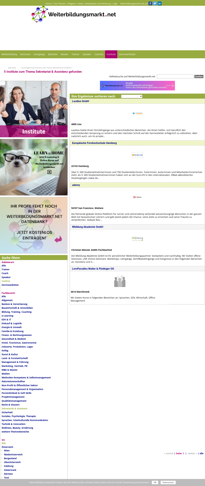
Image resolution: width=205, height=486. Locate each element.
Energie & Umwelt (12, 327)
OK (155, 482)
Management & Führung (15, 362)
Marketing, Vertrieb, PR (14, 365)
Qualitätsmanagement (14, 400)
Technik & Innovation (13, 423)
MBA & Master (9, 369)
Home (48, 3)
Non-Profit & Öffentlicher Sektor (20, 385)
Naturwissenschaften (13, 381)
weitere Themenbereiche (15, 431)
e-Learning (7, 315)
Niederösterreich (13, 454)
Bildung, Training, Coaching (17, 311)
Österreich (7, 446)
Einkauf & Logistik (12, 323)
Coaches (98, 54)
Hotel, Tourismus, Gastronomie (19, 342)
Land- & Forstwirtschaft (15, 358)
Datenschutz (168, 482)
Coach (5, 273)
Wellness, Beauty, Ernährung (17, 427)
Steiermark (10, 469)
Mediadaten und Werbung (97, 3)
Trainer (75, 54)
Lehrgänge (39, 54)
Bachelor (53, 54)
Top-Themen (59, 3)
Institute (111, 54)
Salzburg (8, 465)
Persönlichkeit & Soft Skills (16, 392)
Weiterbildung (9, 54)
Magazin (72, 3)
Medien (6, 373)
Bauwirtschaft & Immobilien (17, 307)
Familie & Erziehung (13, 331)
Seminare (25, 54)
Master (64, 54)
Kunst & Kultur (10, 354)
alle (201, 458)
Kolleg (5, 350)
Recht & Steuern (11, 404)
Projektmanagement (13, 396)
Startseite (12, 67)
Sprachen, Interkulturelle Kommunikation (25, 420)
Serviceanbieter (127, 54)
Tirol (6, 477)
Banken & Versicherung (14, 304)
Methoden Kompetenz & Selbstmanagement (26, 377)
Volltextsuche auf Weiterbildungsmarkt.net (132, 76)
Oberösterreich (12, 462)
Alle (4, 265)
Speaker (87, 54)
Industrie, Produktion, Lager (17, 346)
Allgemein (7, 300)
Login (115, 3)
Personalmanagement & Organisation (22, 389)
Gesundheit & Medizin (14, 338)
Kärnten (8, 473)
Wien (7, 450)
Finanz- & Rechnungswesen (17, 335)
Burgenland (10, 458)
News (80, 3)
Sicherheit (7, 412)
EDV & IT (6, 319)
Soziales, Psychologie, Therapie (19, 416)
